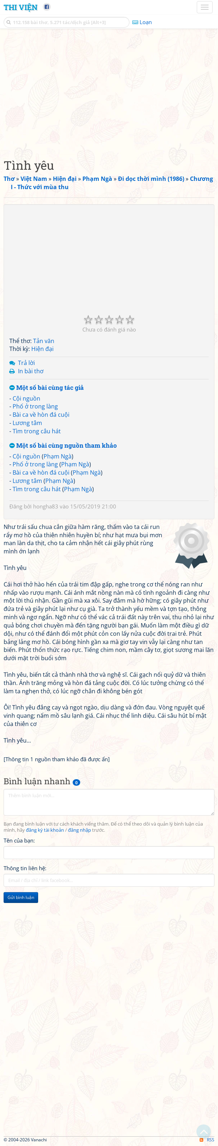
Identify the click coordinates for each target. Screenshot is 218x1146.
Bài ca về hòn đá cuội (41, 415)
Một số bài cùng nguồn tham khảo (63, 445)
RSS (207, 1140)
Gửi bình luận (21, 897)
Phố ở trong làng (35, 406)
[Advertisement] (109, 91)
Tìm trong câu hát (37, 431)
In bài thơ (31, 371)
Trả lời (26, 363)
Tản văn (43, 341)
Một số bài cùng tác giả (46, 387)
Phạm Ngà (58, 456)
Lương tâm (27, 423)
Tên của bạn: (19, 840)
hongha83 (45, 506)
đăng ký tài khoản (45, 830)
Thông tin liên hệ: (25, 868)
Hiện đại (42, 349)
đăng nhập (79, 830)
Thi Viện (20, 7)
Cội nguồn (26, 398)
